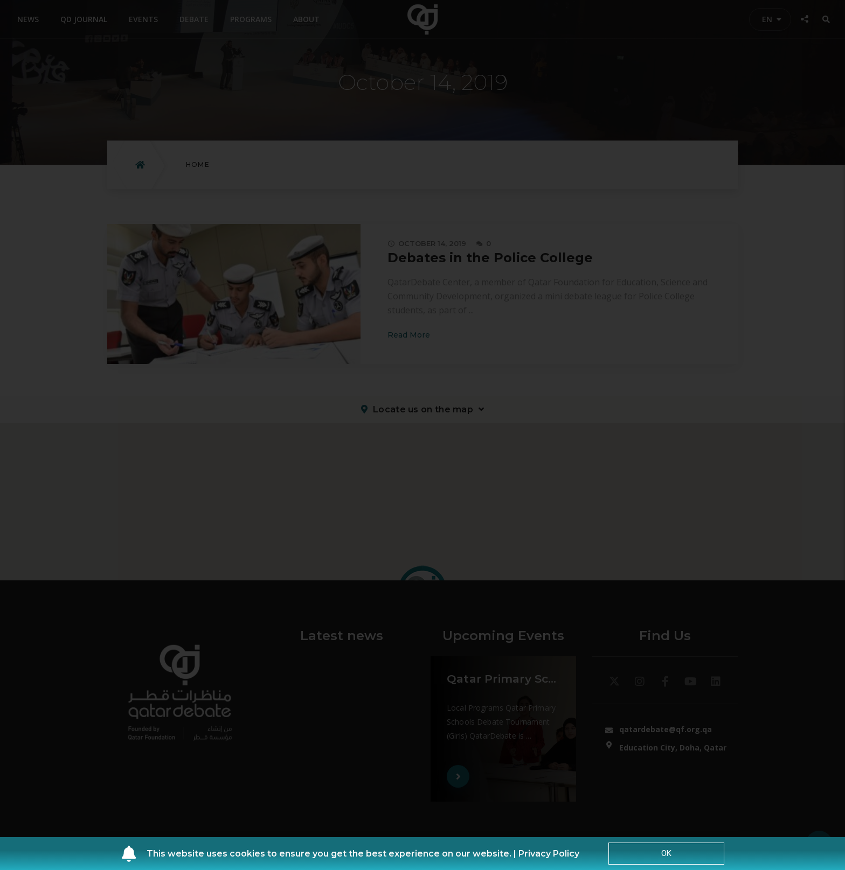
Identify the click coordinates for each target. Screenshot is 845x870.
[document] (422, 435)
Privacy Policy (548, 853)
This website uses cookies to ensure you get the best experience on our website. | (332, 853)
